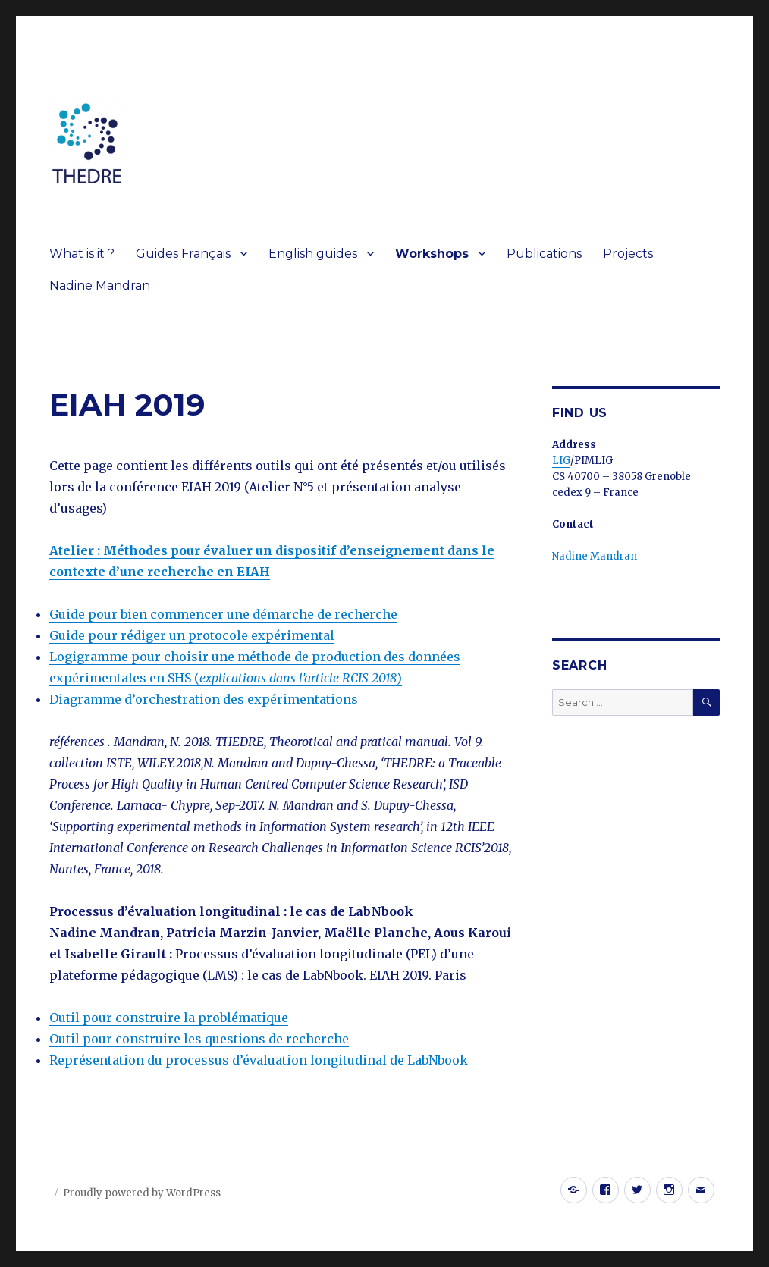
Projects (628, 253)
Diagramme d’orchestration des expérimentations (203, 699)
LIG (561, 460)
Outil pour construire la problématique (168, 1017)
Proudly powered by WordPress (142, 1193)
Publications (544, 253)
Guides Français (183, 253)
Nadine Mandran (99, 285)
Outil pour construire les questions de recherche (199, 1038)
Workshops (432, 253)
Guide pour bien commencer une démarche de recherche (223, 614)
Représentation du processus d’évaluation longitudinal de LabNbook (258, 1060)
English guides (312, 253)
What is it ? (82, 253)
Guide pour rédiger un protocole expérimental (191, 635)
